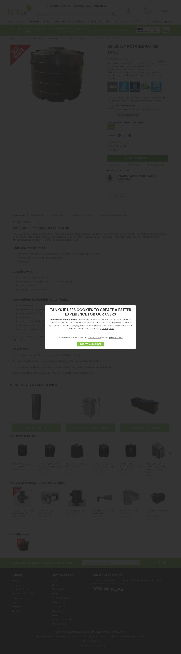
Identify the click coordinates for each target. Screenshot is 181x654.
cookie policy (94, 337)
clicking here (108, 328)
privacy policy (116, 337)
